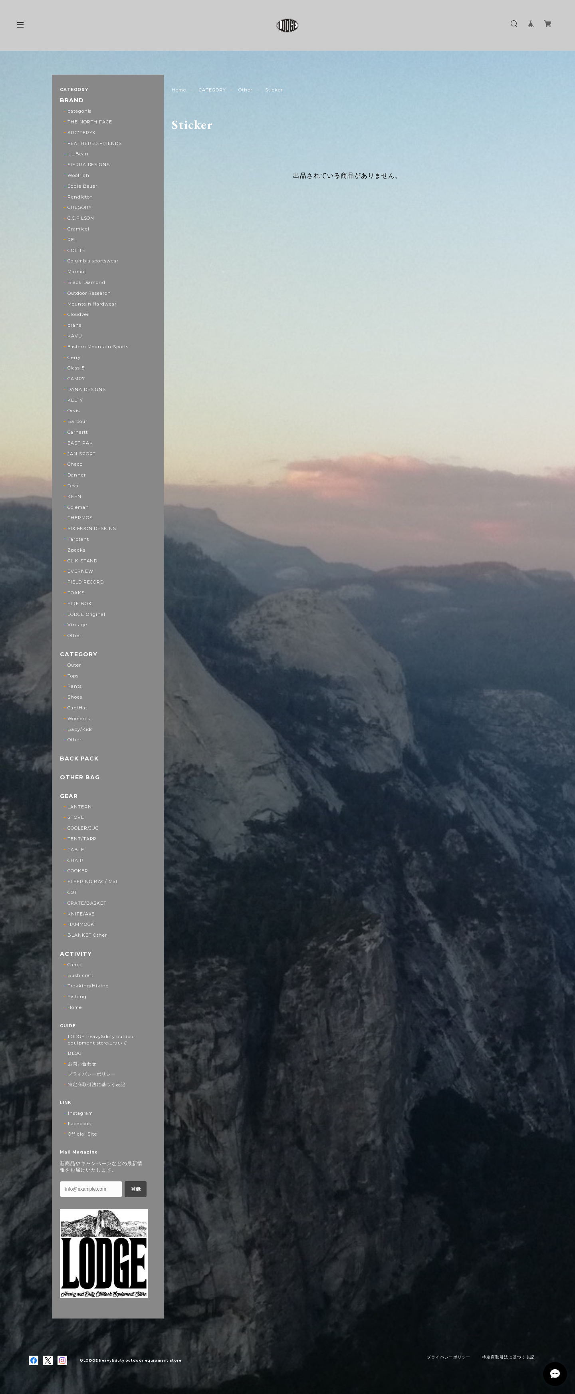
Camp (74, 964)
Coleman (78, 507)
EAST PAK (80, 443)
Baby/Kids (80, 729)
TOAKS (76, 593)
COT (72, 892)
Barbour (77, 421)
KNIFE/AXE (81, 914)
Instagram (80, 1113)
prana (74, 325)
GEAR (69, 796)
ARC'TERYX (81, 132)
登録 (136, 1189)
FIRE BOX (79, 603)
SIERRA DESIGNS (88, 164)
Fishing (77, 996)
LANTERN (79, 807)
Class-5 (76, 368)
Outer (74, 665)
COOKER (77, 871)
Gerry (74, 357)
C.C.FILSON (81, 218)
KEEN (74, 496)
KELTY (75, 400)
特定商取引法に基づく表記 (96, 1084)
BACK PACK (79, 758)
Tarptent (78, 539)
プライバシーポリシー (92, 1074)
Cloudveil (78, 314)
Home (179, 90)
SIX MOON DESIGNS (91, 528)
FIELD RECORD (85, 582)
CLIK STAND (82, 561)
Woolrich (78, 175)
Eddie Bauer (82, 186)
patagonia (79, 111)
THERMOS (80, 517)
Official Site (82, 1134)
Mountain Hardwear (92, 304)
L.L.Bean (78, 154)
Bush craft (80, 975)
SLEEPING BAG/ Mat (92, 881)
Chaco (75, 464)
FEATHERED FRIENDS (94, 143)
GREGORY (79, 207)
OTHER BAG (80, 777)
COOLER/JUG (83, 828)
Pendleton (80, 197)
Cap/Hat (77, 708)
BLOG (75, 1053)
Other (245, 90)
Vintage (77, 624)
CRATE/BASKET (87, 903)
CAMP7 (76, 378)
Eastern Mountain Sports (98, 346)
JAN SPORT (81, 454)
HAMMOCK (80, 924)
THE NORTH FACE (89, 122)
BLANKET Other (87, 935)
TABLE (75, 849)
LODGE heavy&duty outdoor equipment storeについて (101, 1040)
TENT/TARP (82, 839)
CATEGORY (212, 90)
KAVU (74, 336)
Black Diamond (86, 282)
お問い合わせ (82, 1063)
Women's (78, 718)
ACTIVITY (76, 954)
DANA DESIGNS (86, 389)
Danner (76, 475)
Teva (73, 485)
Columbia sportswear (93, 261)
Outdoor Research (89, 293)
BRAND (72, 100)
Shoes (74, 697)
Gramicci (78, 229)
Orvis (73, 410)
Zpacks (76, 550)
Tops (73, 676)
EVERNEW (80, 571)
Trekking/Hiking (88, 986)
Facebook (79, 1123)
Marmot (76, 271)
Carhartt (77, 432)
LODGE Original (86, 614)
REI (71, 239)
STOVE (75, 817)
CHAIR (75, 860)
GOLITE (76, 250)
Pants (74, 686)
